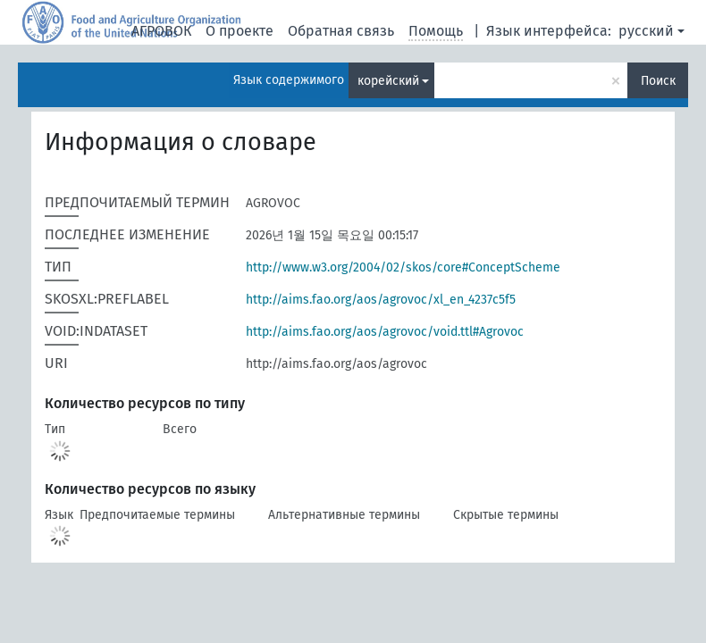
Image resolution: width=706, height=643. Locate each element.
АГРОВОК (161, 30)
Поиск (658, 80)
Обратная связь (341, 30)
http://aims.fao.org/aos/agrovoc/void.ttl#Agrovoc (385, 331)
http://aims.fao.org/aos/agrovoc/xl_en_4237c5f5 (381, 299)
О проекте (239, 30)
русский (646, 30)
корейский (388, 80)
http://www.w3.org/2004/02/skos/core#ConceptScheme (403, 267)
